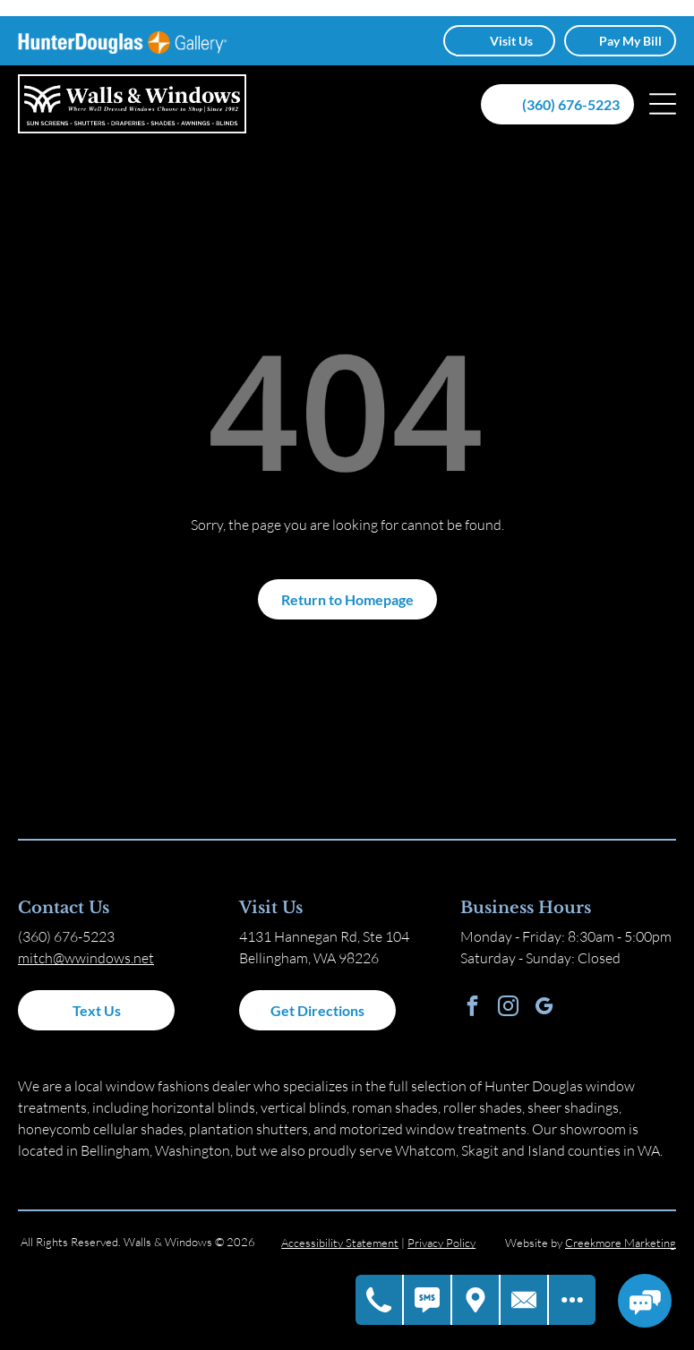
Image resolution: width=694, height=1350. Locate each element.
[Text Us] (428, 1301)
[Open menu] (662, 103)
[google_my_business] (544, 1008)
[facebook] (472, 1008)
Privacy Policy (441, 1242)
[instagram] (508, 1008)
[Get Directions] (476, 1301)
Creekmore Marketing (620, 1242)
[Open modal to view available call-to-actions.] (572, 1301)
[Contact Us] (525, 1301)
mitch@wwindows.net (86, 958)
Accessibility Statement (339, 1242)
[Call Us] (380, 1301)
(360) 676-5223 (66, 936)
